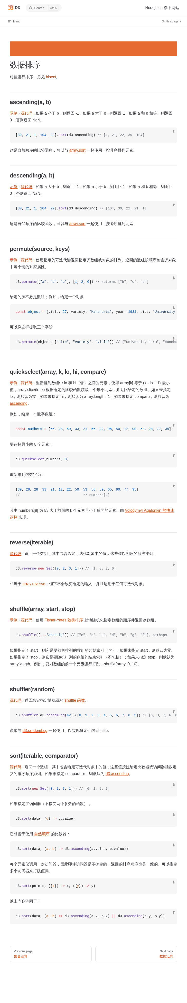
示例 (14, 113)
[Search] (44, 8)
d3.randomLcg (34, 730)
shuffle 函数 (75, 700)
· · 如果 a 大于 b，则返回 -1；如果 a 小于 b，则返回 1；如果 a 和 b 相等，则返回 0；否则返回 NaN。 (91, 190)
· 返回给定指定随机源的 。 (49, 700)
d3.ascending (117, 774)
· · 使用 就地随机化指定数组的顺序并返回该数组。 (84, 620)
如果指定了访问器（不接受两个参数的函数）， (51, 804)
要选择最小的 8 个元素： (31, 444)
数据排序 (25, 65)
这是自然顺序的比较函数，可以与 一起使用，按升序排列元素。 (73, 150)
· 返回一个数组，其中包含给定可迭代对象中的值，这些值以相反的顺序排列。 (83, 553)
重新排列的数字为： (27, 474)
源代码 (26, 113)
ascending (19, 403)
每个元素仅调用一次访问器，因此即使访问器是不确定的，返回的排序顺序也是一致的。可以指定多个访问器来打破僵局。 (93, 867)
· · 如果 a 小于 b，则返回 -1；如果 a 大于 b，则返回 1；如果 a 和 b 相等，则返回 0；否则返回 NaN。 (91, 116)
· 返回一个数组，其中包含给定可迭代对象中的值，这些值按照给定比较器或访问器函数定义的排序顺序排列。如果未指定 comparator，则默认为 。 (93, 770)
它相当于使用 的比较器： (40, 834)
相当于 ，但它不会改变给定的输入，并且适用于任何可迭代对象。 (78, 584)
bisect (51, 77)
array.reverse (33, 584)
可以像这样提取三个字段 (31, 327)
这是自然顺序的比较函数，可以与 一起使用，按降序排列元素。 (73, 224)
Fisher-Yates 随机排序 (64, 620)
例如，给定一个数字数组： (33, 414)
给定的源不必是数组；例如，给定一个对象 (47, 297)
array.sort (77, 150)
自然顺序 (42, 834)
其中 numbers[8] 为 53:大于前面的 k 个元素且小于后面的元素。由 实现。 (92, 513)
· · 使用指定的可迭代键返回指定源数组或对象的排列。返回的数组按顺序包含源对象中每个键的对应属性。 (93, 263)
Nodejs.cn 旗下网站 (162, 8)
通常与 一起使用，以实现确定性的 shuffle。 (61, 730)
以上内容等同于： (25, 901)
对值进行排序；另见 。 (35, 77)
